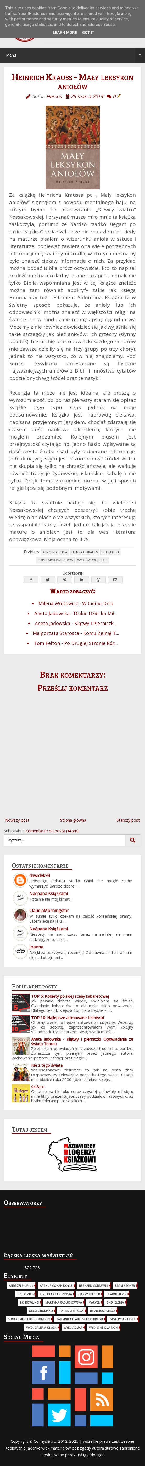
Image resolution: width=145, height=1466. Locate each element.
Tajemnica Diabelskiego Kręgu (79, 1319)
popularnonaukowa (55, 560)
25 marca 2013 (87, 96)
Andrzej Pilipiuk (21, 1286)
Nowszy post (17, 820)
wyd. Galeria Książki (41, 1327)
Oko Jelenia (115, 1302)
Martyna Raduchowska (63, 1302)
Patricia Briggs (71, 1311)
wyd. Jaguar (73, 1327)
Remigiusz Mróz (102, 1311)
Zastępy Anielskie (122, 1319)
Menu (75, 55)
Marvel (94, 1302)
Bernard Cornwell (93, 1286)
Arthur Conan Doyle (56, 1286)
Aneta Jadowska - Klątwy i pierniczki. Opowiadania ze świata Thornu (82, 1041)
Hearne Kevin (116, 1294)
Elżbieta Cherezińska (56, 1294)
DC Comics (25, 1294)
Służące (37, 1086)
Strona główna (73, 820)
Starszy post (128, 820)
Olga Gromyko (41, 1311)
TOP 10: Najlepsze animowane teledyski (67, 1017)
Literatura (111, 552)
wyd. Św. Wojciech (92, 560)
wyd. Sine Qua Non (103, 1327)
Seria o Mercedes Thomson (29, 1319)
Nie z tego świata (47, 1065)
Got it (88, 32)
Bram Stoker (125, 1286)
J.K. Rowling (29, 1302)
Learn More (65, 32)
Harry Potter (89, 1294)
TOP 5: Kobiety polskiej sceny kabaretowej (70, 996)
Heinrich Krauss (84, 552)
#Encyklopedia (55, 552)
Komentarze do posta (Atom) (52, 830)
